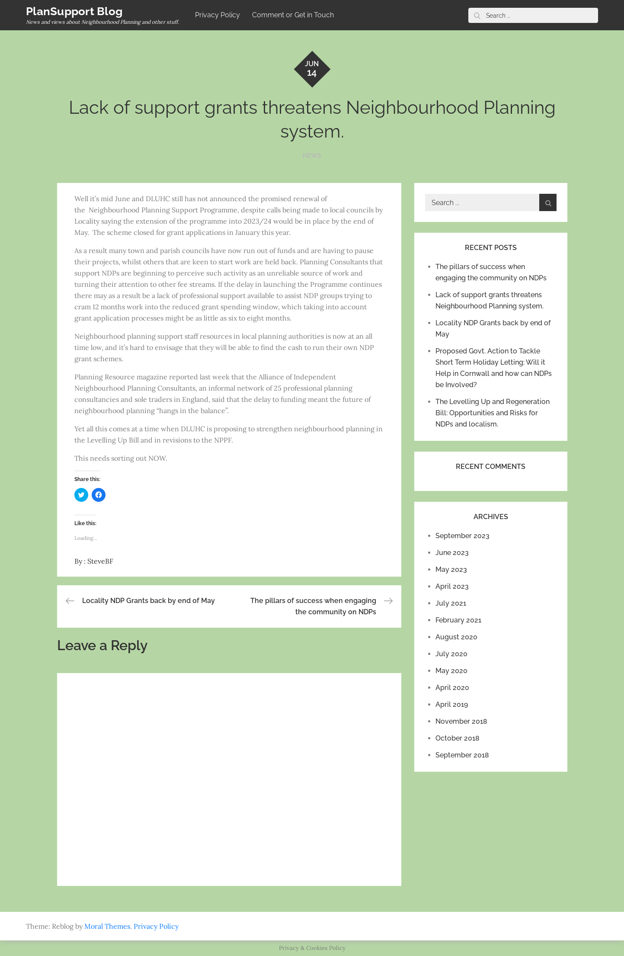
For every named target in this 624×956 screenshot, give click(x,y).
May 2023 (451, 569)
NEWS (312, 155)
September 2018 (462, 755)
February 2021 (458, 620)
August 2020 (456, 637)
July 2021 (450, 603)
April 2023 (452, 586)
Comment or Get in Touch (293, 15)
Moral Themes (107, 926)
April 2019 (451, 704)
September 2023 (462, 536)
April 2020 (452, 687)
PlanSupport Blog (74, 11)
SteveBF (100, 561)
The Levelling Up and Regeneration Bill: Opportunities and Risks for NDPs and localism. (492, 413)
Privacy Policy (217, 15)
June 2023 (452, 553)
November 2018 (461, 721)
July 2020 (451, 654)
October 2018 (457, 738)
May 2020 (451, 671)
